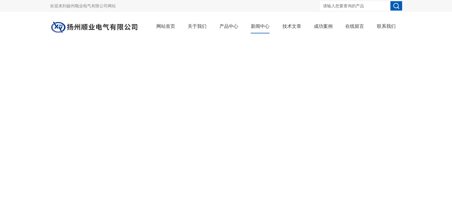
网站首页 (165, 26)
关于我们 (197, 26)
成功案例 (323, 26)
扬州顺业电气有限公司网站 (91, 6)
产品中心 (228, 26)
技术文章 (291, 26)
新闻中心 (260, 26)
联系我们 (386, 26)
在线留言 (354, 26)
